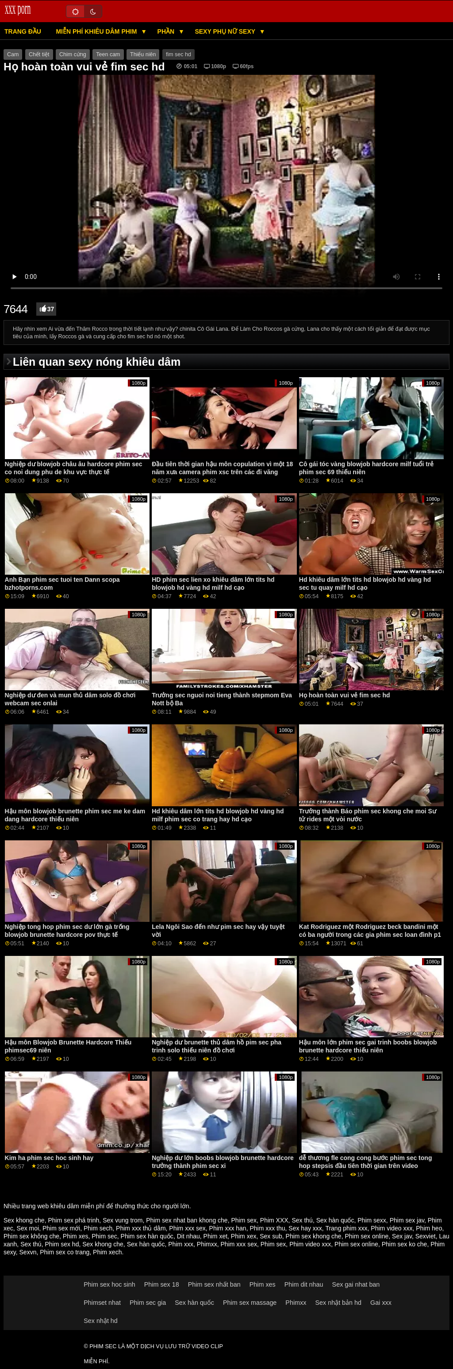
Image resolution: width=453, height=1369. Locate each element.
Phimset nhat (102, 1302)
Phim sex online (366, 1236)
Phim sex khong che (314, 1236)
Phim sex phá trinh (73, 1220)
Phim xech (107, 1252)
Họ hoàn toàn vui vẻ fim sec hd (344, 695)
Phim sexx (371, 1220)
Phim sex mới (61, 1228)
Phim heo (429, 1228)
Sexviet (425, 1236)
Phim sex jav (407, 1220)
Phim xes (75, 1236)
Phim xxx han (227, 1228)
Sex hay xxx (305, 1228)
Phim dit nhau (303, 1284)
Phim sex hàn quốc (147, 1236)
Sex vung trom (122, 1220)
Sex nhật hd (101, 1320)
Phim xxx (180, 1244)
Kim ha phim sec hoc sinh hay (49, 1157)
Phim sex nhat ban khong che (186, 1220)
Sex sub (271, 1236)
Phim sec (104, 1236)
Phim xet (215, 1236)
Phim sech (98, 1228)
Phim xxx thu (267, 1228)
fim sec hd (178, 54)
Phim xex (244, 1236)
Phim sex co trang (64, 1252)
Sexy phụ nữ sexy (226, 31)
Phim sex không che (31, 1236)
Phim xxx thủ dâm (140, 1228)
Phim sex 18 (161, 1284)
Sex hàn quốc (335, 1220)
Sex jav (402, 1236)
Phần (166, 31)
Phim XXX (274, 1220)
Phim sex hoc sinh (109, 1284)
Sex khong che (24, 1220)
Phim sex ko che (404, 1244)
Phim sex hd (62, 1244)
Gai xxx (381, 1302)
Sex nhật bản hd (338, 1302)
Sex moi (28, 1228)
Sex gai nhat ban (356, 1284)
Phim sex (244, 1220)
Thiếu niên (143, 54)
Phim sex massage (249, 1302)
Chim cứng (72, 54)
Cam (13, 54)
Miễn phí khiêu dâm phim (97, 31)
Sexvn (28, 1252)
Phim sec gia (148, 1302)
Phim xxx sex (187, 1228)
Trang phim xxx (346, 1228)
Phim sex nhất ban (214, 1284)
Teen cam (108, 54)
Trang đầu (22, 31)
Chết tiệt (39, 54)
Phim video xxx (391, 1228)
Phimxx (207, 1244)
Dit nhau (188, 1236)
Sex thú (302, 1220)
